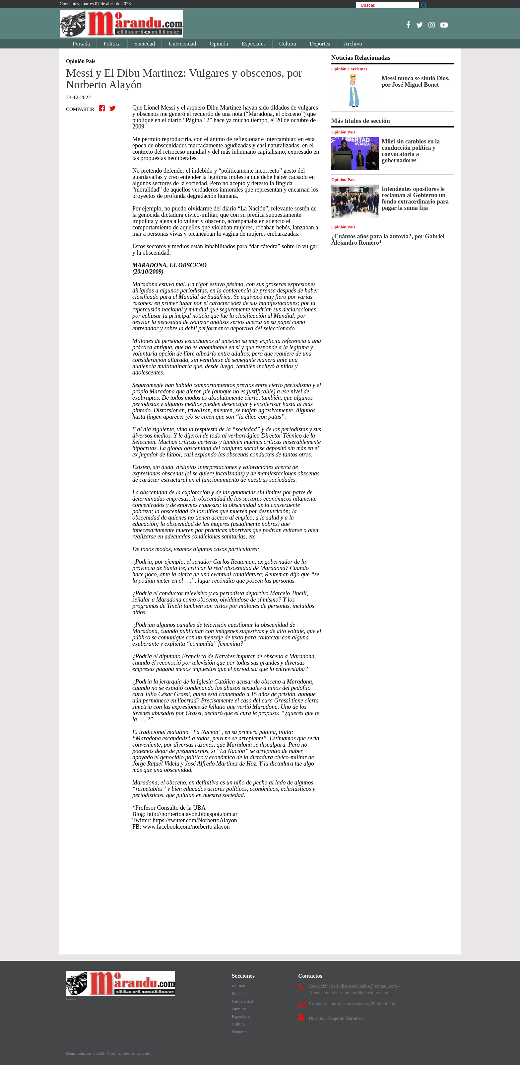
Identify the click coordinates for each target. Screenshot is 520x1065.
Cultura (287, 44)
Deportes (320, 44)
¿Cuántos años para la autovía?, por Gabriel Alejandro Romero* (387, 239)
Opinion (239, 1008)
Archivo (353, 44)
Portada (81, 44)
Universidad (182, 44)
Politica (238, 985)
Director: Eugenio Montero (336, 1018)
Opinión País (343, 131)
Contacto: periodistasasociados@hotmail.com (352, 1003)
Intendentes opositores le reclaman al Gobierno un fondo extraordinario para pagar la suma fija (415, 198)
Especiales (254, 44)
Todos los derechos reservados (129, 1053)
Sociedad (144, 44)
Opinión (219, 44)
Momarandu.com (79, 1053)
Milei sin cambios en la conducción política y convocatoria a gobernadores (411, 151)
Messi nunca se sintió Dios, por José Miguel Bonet (416, 81)
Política (112, 44)
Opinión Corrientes (349, 68)
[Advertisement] (193, 889)
